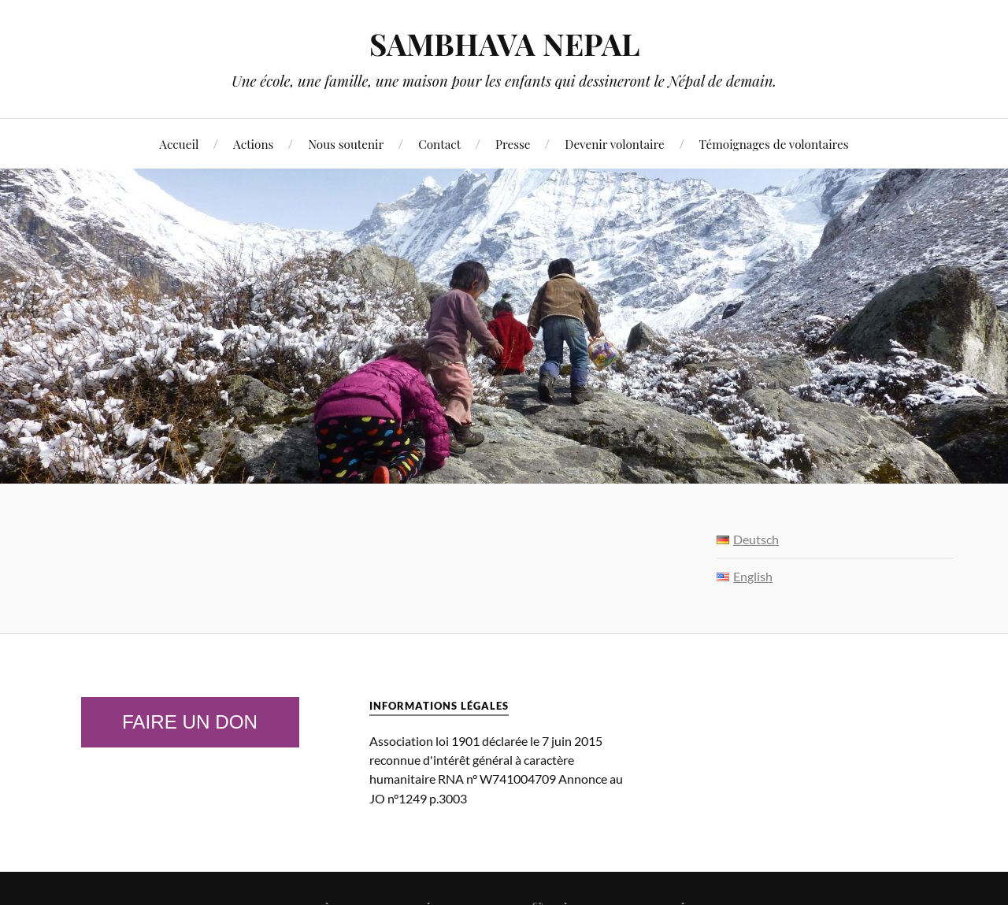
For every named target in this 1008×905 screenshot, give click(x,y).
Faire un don (190, 722)
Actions (253, 143)
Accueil (178, 143)
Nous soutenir (346, 143)
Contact (439, 143)
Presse (513, 143)
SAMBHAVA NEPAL (504, 44)
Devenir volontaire (614, 143)
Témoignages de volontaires (774, 143)
